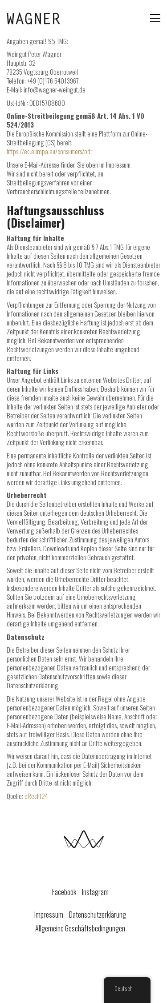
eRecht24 (36, 796)
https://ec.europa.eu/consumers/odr (49, 151)
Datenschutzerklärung (97, 914)
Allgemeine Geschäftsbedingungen (80, 928)
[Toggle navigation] (155, 18)
